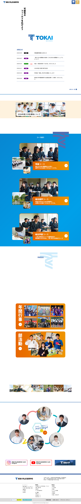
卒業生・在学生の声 (55, 494)
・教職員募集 (48, 500)
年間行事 (53, 491)
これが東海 (54, 487)
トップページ (24, 485)
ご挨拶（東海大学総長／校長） (27, 487)
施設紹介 (37, 489)
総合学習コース (38, 496)
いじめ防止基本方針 (38, 490)
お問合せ (24, 492)
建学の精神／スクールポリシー (27, 486)
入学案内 (24, 490)
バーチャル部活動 (55, 490)
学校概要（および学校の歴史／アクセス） (42, 486)
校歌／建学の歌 (38, 487)
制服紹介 (53, 486)
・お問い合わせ (55, 500)
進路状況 (24, 489)
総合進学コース (38, 495)
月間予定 (53, 493)
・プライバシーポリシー (64, 500)
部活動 (53, 489)
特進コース (37, 493)
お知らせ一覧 (72, 89)
